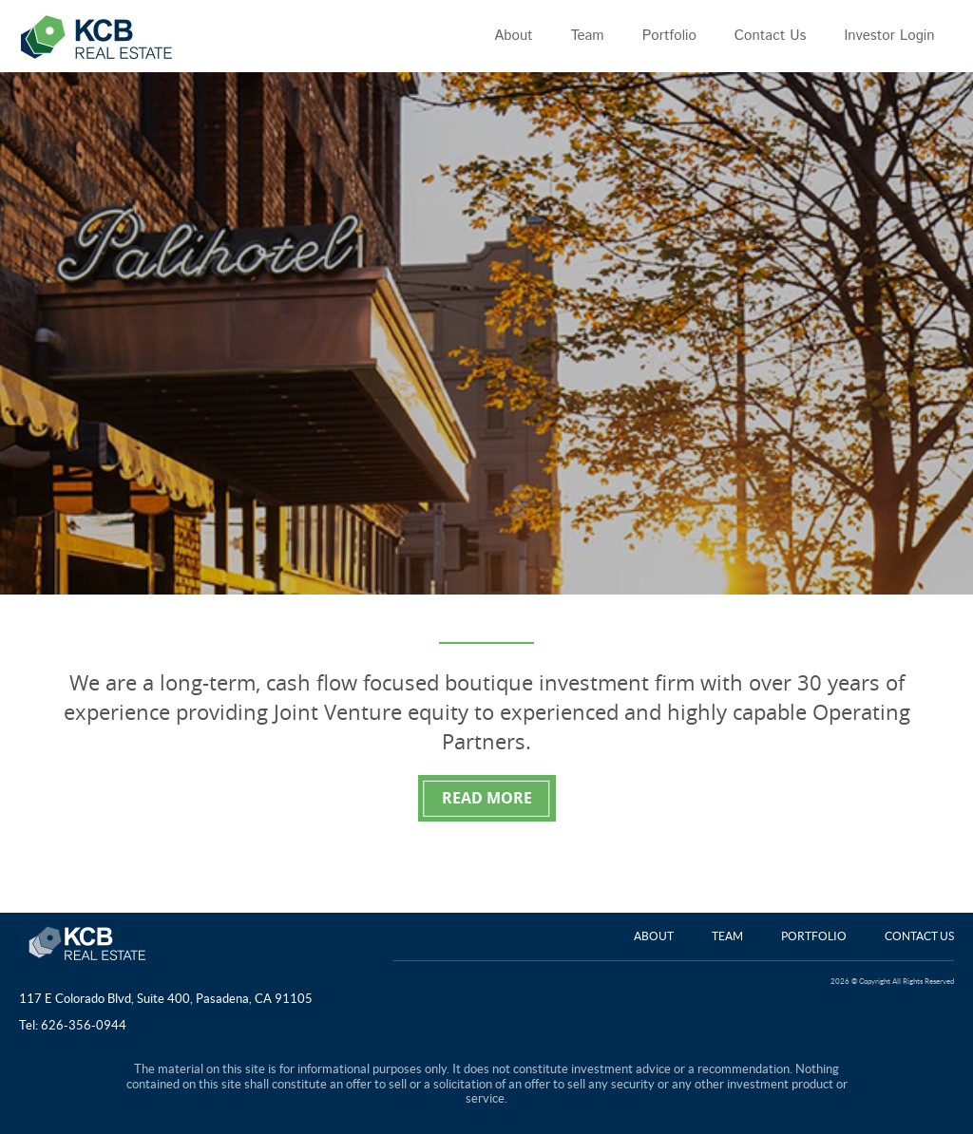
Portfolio (814, 936)
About (654, 936)
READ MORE (487, 797)
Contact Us (919, 936)
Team (727, 936)
